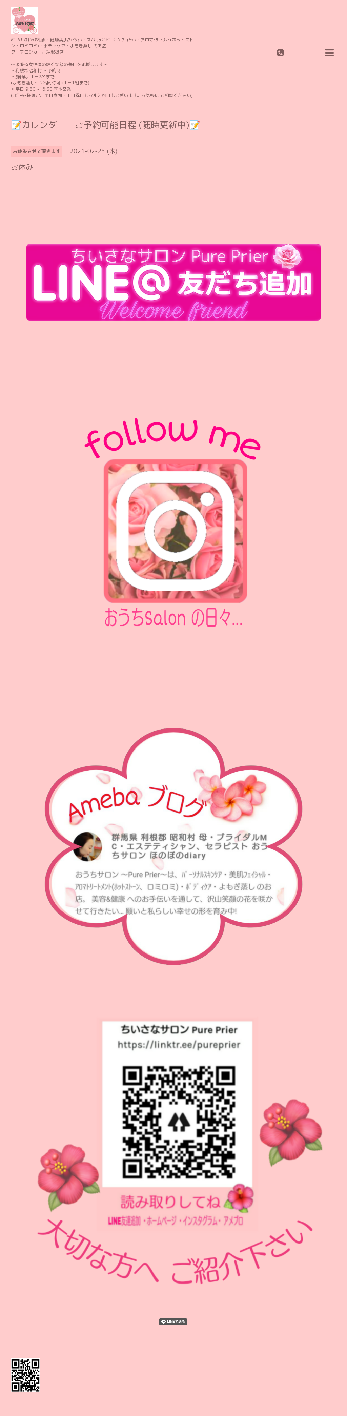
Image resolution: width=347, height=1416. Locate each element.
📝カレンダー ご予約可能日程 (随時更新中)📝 (105, 124)
